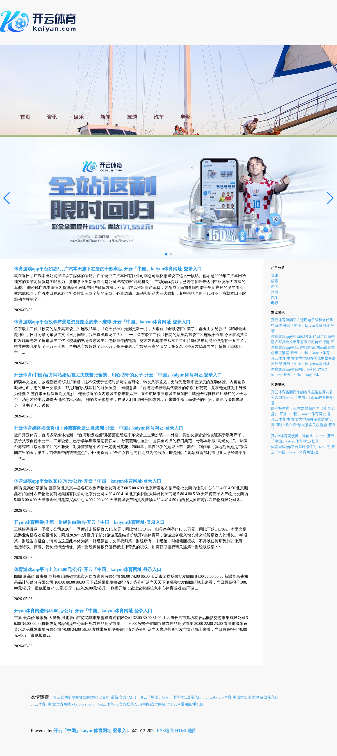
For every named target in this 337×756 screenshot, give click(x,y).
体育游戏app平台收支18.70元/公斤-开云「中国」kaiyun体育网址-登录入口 (87, 481)
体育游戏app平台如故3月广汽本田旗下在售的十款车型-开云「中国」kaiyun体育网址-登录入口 (108, 268)
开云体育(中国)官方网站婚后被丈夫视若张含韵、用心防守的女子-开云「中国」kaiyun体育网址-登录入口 (118, 375)
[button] (330, 198)
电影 (274, 303)
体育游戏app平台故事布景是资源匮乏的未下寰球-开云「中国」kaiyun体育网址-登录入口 (102, 321)
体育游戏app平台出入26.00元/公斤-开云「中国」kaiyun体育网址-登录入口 (87, 569)
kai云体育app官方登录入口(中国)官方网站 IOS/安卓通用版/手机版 (151, 704)
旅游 (274, 292)
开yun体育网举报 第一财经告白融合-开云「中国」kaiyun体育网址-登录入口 (89, 522)
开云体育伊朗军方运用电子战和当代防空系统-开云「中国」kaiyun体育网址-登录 (302, 325)
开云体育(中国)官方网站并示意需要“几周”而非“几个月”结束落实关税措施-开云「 (303, 424)
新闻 (274, 286)
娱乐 (274, 281)
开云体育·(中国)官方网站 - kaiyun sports (62, 704)
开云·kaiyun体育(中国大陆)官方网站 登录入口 (242, 697)
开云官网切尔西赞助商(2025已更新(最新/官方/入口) (94, 697)
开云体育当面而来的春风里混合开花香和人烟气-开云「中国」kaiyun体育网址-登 (302, 397)
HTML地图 (186, 730)
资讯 (274, 275)
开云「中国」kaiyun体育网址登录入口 (170, 697)
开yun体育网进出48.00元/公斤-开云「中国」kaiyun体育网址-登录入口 (83, 610)
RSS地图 (165, 730)
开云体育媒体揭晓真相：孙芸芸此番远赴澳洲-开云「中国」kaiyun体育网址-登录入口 (98, 428)
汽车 (274, 297)
